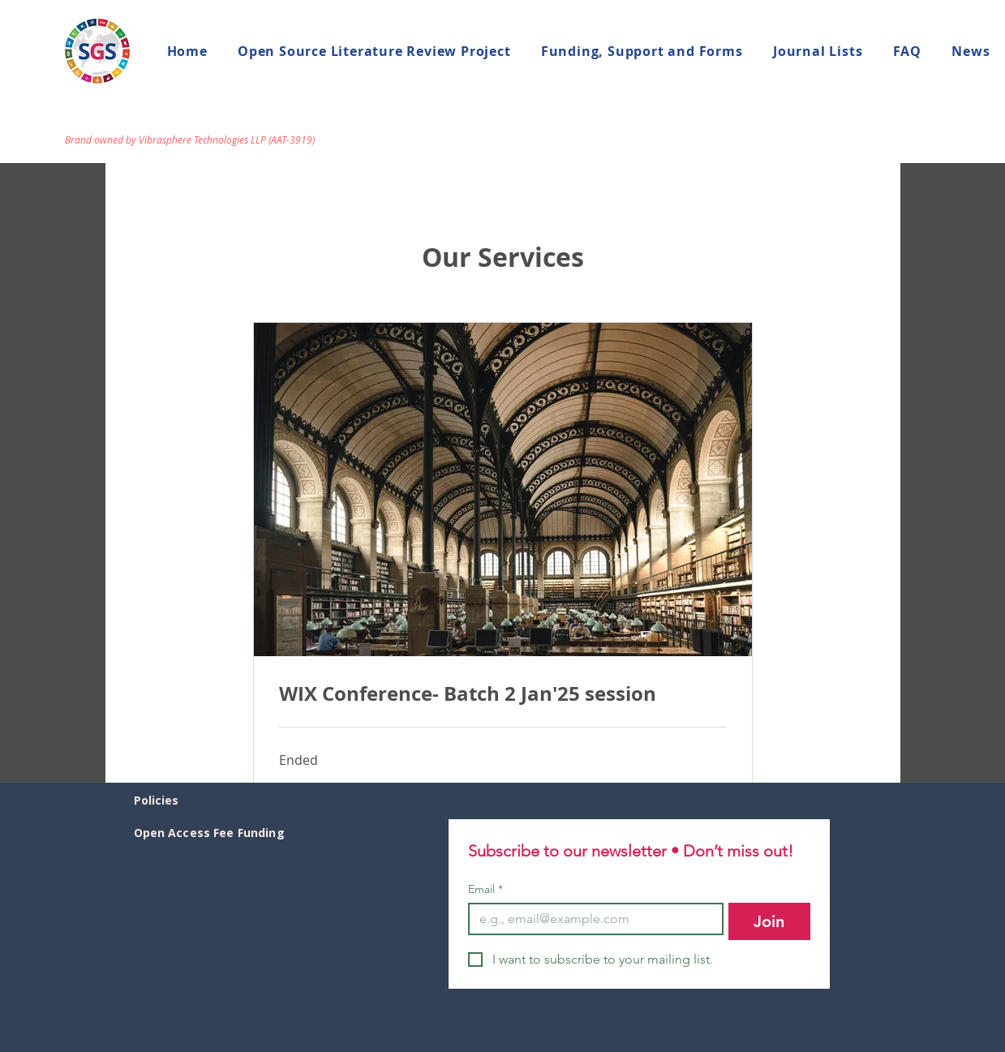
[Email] (591, 919)
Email (485, 889)
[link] (503, 694)
